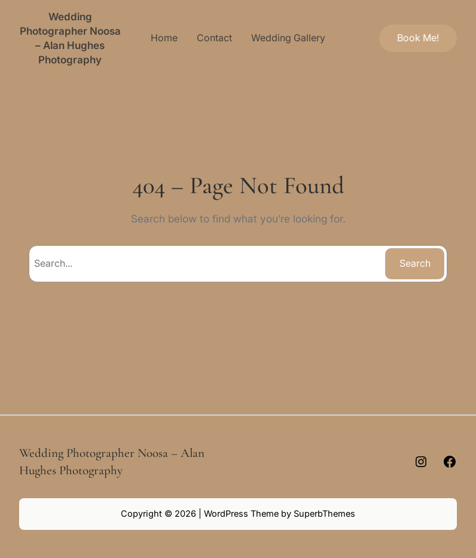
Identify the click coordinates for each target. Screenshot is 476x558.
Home (164, 38)
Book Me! (418, 38)
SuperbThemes (324, 513)
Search (415, 263)
